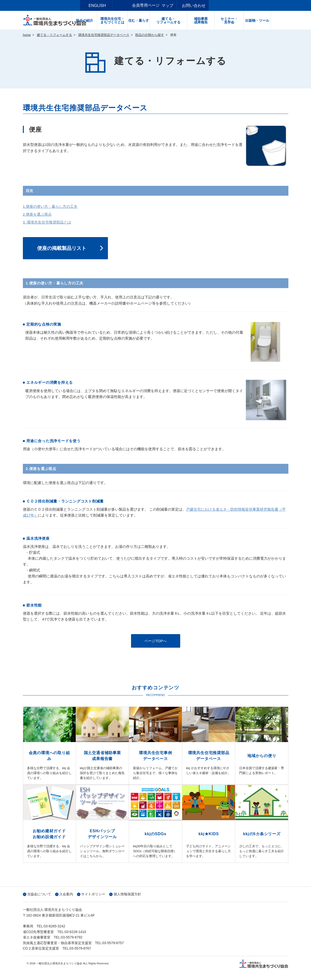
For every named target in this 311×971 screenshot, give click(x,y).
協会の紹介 (101, 20)
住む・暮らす (156, 20)
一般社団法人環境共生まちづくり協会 (56, 20)
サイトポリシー (93, 894)
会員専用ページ (146, 5)
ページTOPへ (155, 641)
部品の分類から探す (149, 35)
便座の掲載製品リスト (61, 248)
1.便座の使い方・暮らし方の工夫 (50, 206)
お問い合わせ (211, 5)
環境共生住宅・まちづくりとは (130, 20)
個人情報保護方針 (127, 894)
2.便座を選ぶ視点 (37, 214)
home (27, 35)
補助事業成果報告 (218, 20)
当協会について (39, 894)
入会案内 (66, 894)
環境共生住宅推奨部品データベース (103, 35)
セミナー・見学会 (246, 20)
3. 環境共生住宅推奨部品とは (47, 222)
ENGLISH (114, 5)
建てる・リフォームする (186, 20)
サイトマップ (179, 5)
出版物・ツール (274, 20)
